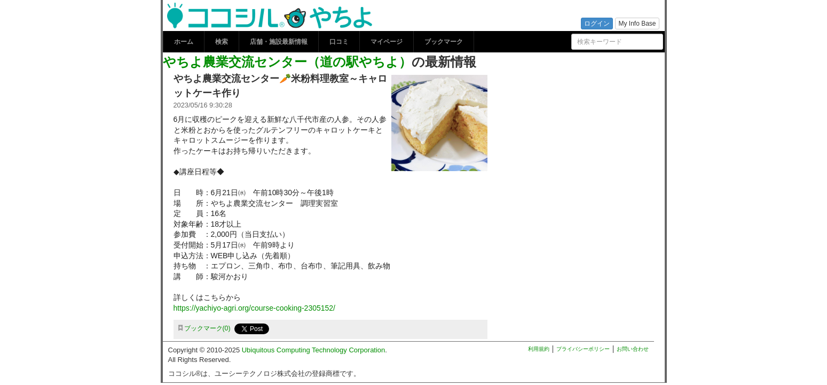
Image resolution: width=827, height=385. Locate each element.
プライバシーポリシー (583, 349)
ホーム (183, 41)
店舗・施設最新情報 (279, 41)
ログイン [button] (597, 23)
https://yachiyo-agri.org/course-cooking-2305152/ (255, 308)
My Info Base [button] (637, 23)
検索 (221, 41)
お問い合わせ (633, 349)
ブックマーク (443, 41)
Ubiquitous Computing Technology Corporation (313, 350)
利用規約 (538, 349)
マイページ (387, 41)
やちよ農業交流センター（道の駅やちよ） (287, 62)
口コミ (339, 41)
